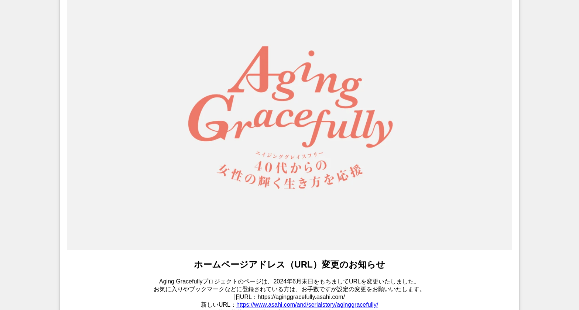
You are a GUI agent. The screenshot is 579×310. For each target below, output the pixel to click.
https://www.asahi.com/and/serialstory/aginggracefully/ (307, 305)
